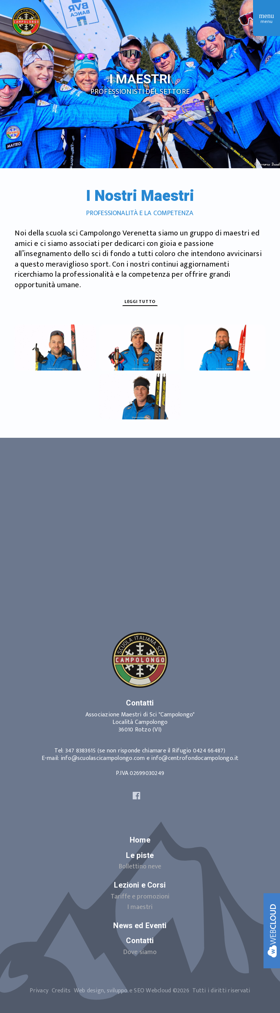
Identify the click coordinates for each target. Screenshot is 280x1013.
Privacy (39, 991)
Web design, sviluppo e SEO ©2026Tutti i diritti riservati (162, 991)
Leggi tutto (140, 301)
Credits (61, 991)
